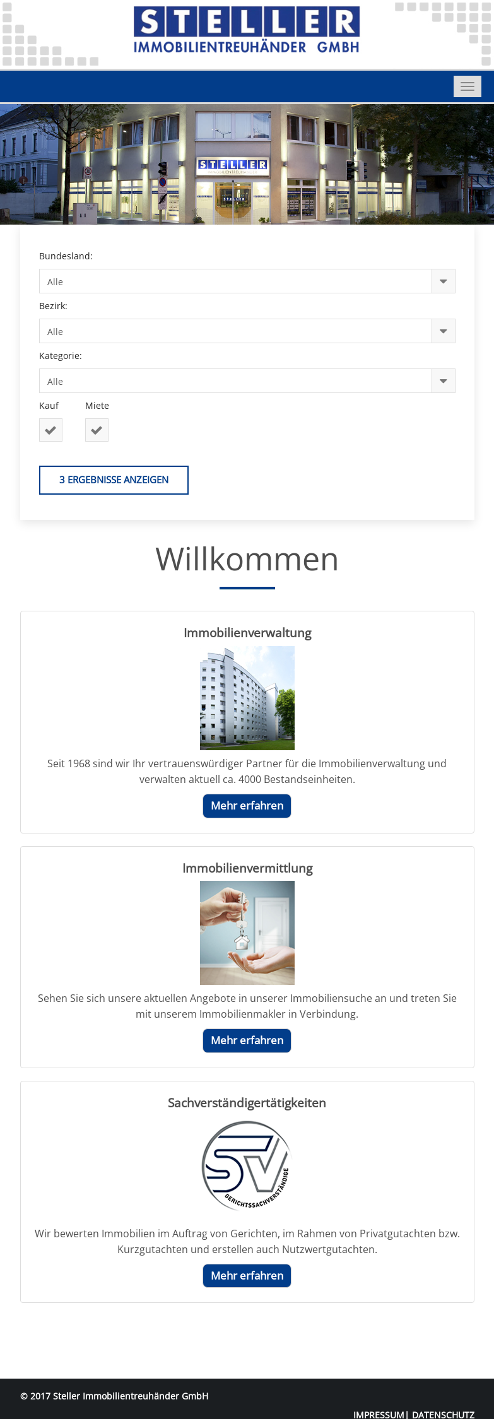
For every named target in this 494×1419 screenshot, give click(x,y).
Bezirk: (56, 306)
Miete (99, 405)
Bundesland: (68, 256)
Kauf (51, 405)
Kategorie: (63, 356)
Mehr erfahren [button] (247, 805)
